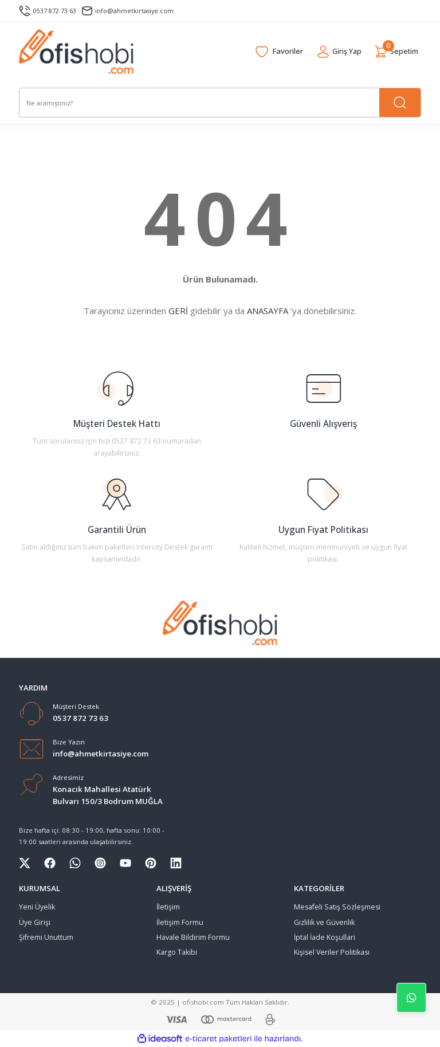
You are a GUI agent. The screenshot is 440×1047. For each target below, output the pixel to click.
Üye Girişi (34, 922)
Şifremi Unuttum (46, 937)
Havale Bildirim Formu (193, 937)
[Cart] (394, 51)
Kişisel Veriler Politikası (332, 952)
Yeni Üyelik (37, 907)
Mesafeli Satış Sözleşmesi (337, 907)
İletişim (168, 907)
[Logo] (76, 51)
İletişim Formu (179, 922)
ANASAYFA (267, 310)
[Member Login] (334, 51)
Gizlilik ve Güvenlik (324, 922)
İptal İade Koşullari (324, 937)
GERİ (178, 310)
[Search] (220, 102)
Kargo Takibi (176, 952)
